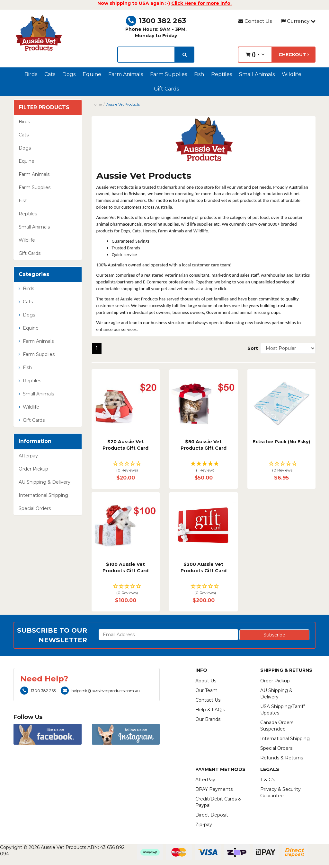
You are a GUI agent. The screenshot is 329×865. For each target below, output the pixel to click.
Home (97, 104)
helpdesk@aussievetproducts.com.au (100, 690)
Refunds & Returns (281, 758)
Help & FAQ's (210, 710)
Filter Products (44, 107)
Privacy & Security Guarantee (280, 792)
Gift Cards (166, 89)
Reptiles (221, 74)
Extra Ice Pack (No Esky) (281, 442)
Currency (298, 21)
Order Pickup (33, 469)
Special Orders (35, 508)
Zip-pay (203, 824)
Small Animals (257, 74)
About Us (205, 681)
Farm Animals (125, 74)
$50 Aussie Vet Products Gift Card (204, 445)
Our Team (206, 690)
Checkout (294, 54)
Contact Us (255, 21)
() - (254, 54)
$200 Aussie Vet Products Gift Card (204, 567)
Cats (49, 74)
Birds (30, 74)
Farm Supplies (168, 74)
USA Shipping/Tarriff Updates (282, 710)
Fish (199, 74)
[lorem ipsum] (146, 55)
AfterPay (205, 780)
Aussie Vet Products (123, 104)
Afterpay (28, 456)
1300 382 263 (156, 20)
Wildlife (291, 74)
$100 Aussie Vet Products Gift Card (125, 567)
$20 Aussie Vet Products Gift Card (125, 445)
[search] (184, 55)
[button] (126, 467)
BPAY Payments (214, 789)
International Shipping (43, 495)
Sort (251, 348)
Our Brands (207, 719)
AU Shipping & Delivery (44, 482)
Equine (92, 74)
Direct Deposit (211, 815)
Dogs (69, 74)
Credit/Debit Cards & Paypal (218, 802)
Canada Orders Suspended (276, 726)
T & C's (267, 780)
